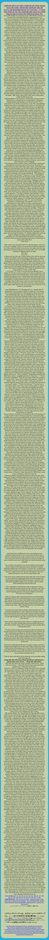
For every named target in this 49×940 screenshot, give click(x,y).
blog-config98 (28, 926)
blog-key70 (30, 929)
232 (29, 896)
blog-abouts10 (22, 929)
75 (26, 896)
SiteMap (11, 896)
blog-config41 (16, 928)
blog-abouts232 (31, 902)
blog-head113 (37, 929)
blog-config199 (13, 931)
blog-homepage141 (18, 926)
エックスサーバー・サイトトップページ (18, 919)
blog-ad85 (33, 933)
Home (6, 896)
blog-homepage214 (27, 934)
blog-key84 (23, 928)
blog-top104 (24, 904)
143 (9, 897)
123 (15, 896)
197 (34, 897)
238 (27, 897)
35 (17, 896)
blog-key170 (14, 929)
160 (42, 896)
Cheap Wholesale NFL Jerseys (35, 901)
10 (22, 897)
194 (35, 896)
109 (20, 897)
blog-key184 (36, 926)
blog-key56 (28, 931)
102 (14, 897)
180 (39, 897)
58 (37, 896)
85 (24, 897)
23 (24, 896)
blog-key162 (40, 902)
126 (17, 897)
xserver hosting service (24, 909)
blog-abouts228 (25, 933)
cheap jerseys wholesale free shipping (15, 901)
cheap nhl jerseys (9, 902)
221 (30, 897)
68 (32, 897)
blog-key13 (22, 931)
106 (22, 896)
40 (11, 897)
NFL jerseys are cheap (22, 899)
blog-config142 (36, 931)
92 (19, 896)
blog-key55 (9, 926)
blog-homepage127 (32, 928)
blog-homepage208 (20, 902)
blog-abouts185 (16, 933)
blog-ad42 (39, 933)
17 (37, 897)
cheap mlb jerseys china (36, 899)
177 (40, 896)
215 (32, 896)
